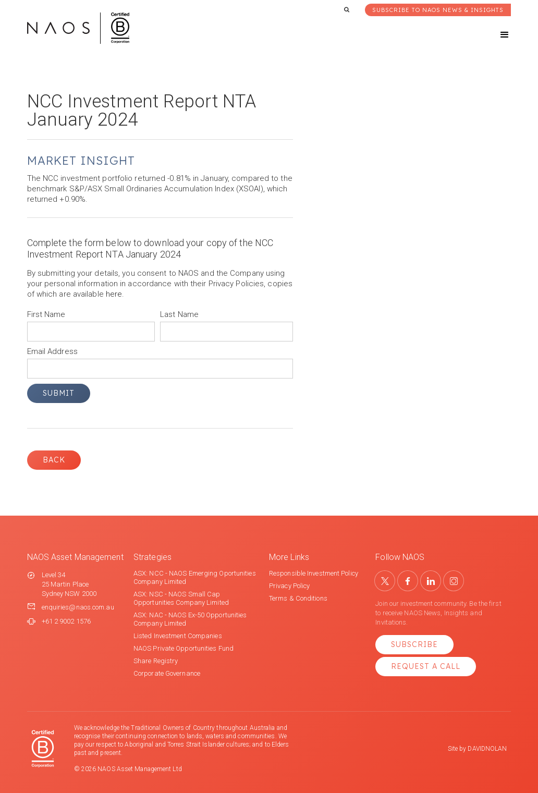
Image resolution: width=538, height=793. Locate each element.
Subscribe (414, 644)
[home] (78, 28)
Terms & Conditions (298, 598)
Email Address (52, 351)
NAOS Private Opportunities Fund (183, 648)
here (114, 294)
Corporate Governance (166, 673)
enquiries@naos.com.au (78, 607)
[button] (495, 35)
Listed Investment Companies (177, 636)
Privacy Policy (289, 586)
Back (54, 460)
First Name (46, 314)
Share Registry (155, 661)
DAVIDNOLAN (487, 748)
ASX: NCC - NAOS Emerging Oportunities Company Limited (194, 577)
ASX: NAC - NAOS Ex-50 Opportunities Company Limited (190, 619)
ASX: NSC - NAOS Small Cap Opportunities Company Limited (181, 598)
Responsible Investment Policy (313, 573)
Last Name (179, 314)
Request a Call (425, 666)
